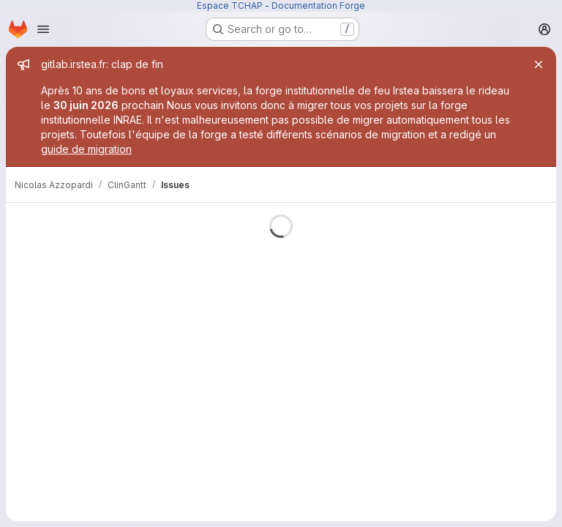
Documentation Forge (318, 5)
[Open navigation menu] (43, 29)
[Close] (538, 64)
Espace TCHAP (230, 5)
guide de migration (86, 149)
